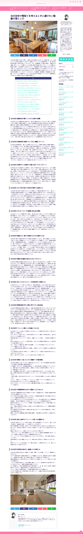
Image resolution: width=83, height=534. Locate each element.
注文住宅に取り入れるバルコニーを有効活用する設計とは (29, 99)
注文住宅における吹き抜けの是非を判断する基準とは (28, 90)
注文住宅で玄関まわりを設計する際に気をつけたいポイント (29, 88)
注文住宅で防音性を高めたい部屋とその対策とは (27, 111)
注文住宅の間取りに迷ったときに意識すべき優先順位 (28, 104)
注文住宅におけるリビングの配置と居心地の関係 (27, 92)
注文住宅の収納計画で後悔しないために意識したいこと (28, 85)
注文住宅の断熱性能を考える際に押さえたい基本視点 (28, 113)
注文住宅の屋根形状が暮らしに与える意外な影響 (27, 83)
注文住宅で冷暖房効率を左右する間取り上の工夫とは (28, 106)
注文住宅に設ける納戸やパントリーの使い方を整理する (28, 108)
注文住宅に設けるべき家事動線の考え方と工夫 (59, 8)
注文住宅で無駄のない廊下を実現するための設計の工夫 (28, 94)
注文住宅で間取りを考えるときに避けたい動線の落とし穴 (19, 8)
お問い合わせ (71, 8)
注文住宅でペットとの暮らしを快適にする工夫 (26, 101)
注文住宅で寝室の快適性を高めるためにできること (27, 97)
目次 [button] (33, 78)
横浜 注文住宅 (21, 526)
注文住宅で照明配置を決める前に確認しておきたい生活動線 (40, 8)
